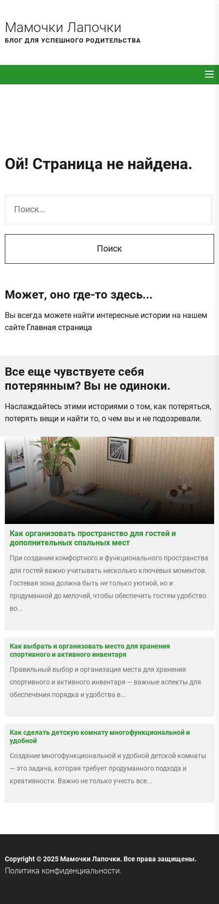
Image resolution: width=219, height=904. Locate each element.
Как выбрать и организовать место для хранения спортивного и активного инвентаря (90, 650)
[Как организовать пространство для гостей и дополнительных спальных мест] (109, 480)
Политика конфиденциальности (62, 870)
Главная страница (59, 327)
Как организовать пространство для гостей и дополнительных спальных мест (93, 538)
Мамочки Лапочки (63, 27)
